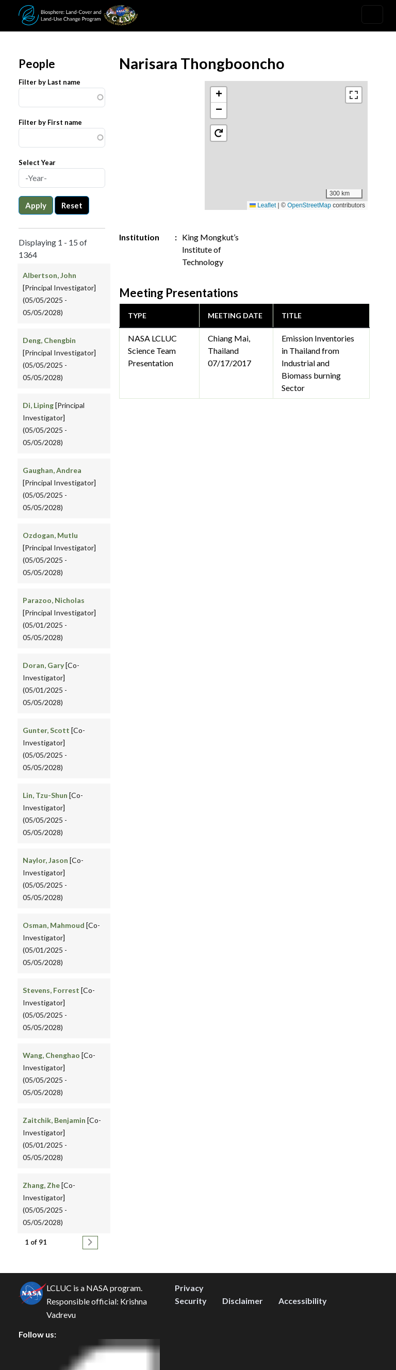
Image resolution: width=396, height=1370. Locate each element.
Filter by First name (50, 122)
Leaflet (263, 205)
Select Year (37, 162)
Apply (35, 205)
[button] (218, 95)
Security (191, 1301)
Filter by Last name (49, 82)
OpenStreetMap (309, 205)
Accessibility (302, 1301)
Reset (71, 205)
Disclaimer (242, 1301)
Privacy (189, 1288)
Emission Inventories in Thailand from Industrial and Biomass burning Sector (318, 363)
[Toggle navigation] (372, 14)
